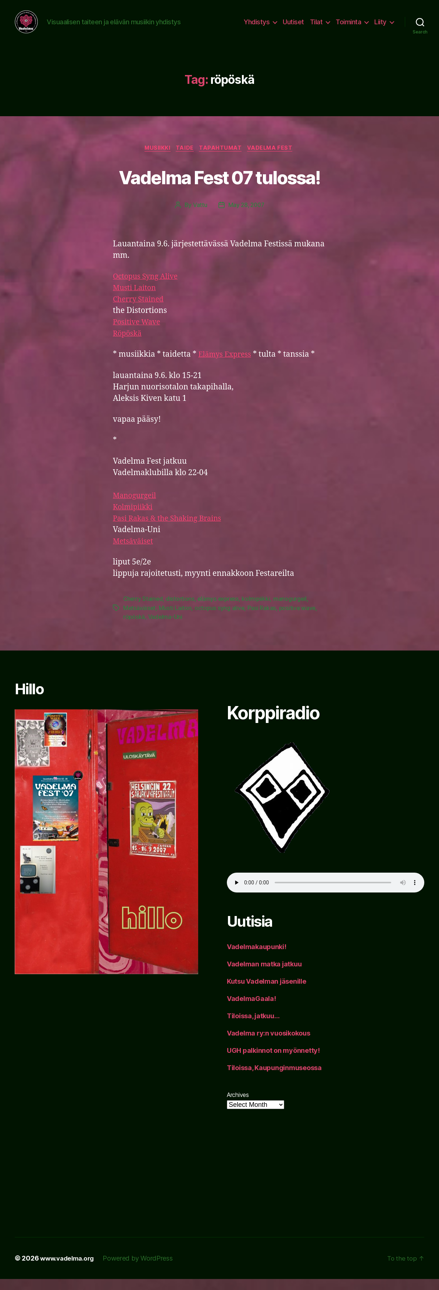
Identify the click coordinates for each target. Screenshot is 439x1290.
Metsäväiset (134, 552)
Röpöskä (128, 344)
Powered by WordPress (142, 1269)
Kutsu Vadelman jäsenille (266, 992)
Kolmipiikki (134, 518)
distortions (181, 609)
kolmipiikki (259, 609)
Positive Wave (138, 333)
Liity (380, 27)
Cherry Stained (140, 310)
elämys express (220, 609)
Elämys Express (226, 365)
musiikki (155, 158)
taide (184, 158)
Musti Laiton (136, 299)
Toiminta (348, 27)
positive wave (299, 618)
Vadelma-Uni (166, 627)
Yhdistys (257, 27)
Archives (238, 1105)
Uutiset (293, 27)
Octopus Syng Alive (148, 287)
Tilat (316, 27)
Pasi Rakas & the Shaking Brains (171, 529)
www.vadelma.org (69, 1269)
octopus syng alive (220, 618)
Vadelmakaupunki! (256, 957)
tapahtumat (222, 158)
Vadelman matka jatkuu (264, 975)
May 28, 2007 (246, 216)
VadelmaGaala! (251, 1009)
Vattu (199, 216)
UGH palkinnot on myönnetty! (273, 1061)
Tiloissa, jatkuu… (253, 1026)
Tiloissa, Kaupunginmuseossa (274, 1078)
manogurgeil (293, 609)
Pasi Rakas (263, 618)
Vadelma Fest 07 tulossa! (219, 186)
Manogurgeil (136, 507)
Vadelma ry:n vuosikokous (268, 1044)
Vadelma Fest (274, 158)
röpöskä (134, 627)
